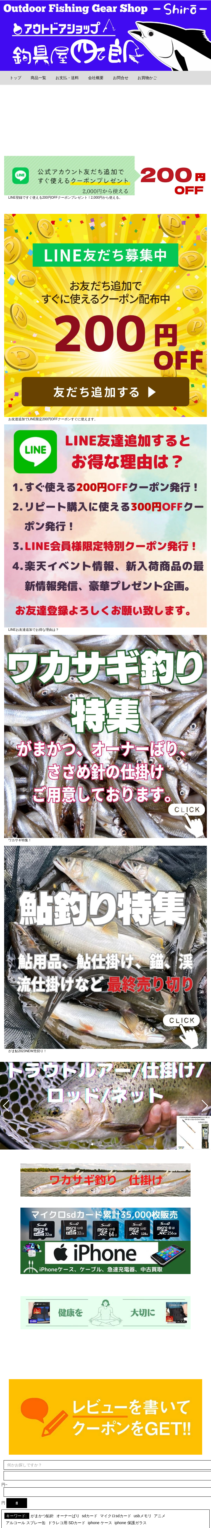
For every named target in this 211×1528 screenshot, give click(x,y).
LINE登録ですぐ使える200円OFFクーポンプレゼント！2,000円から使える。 (65, 197)
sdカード (90, 1516)
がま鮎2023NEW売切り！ (27, 1051)
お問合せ (121, 78)
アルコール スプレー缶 (26, 1523)
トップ (16, 78)
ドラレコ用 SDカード (66, 1523)
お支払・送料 (68, 78)
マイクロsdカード (115, 1516)
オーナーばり (68, 1516)
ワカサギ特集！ (19, 840)
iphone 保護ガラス (131, 1523)
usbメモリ (143, 1516)
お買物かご (147, 78)
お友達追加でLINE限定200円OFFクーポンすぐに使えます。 (52, 419)
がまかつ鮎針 (42, 1516)
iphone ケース (100, 1523)
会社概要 (96, 78)
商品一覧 (39, 78)
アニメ (159, 1516)
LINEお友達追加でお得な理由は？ (33, 630)
